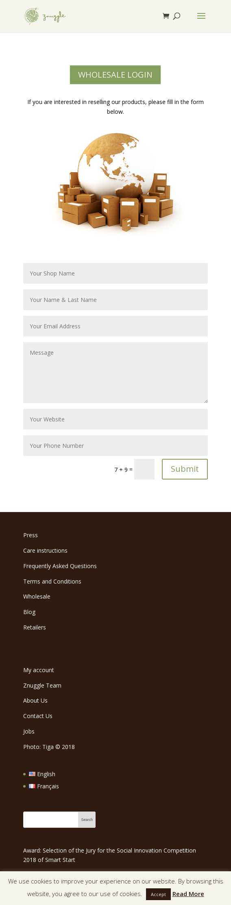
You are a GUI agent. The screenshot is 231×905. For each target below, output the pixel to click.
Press (30, 535)
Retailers (34, 627)
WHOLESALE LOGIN (115, 74)
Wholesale (36, 596)
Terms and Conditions (52, 581)
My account (38, 670)
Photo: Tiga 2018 (49, 747)
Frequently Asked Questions (60, 566)
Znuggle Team (42, 685)
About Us (35, 700)
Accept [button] (158, 894)
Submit (185, 468)
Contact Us (37, 716)
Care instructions (45, 550)
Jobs (29, 731)
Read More (188, 894)
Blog (29, 612)
